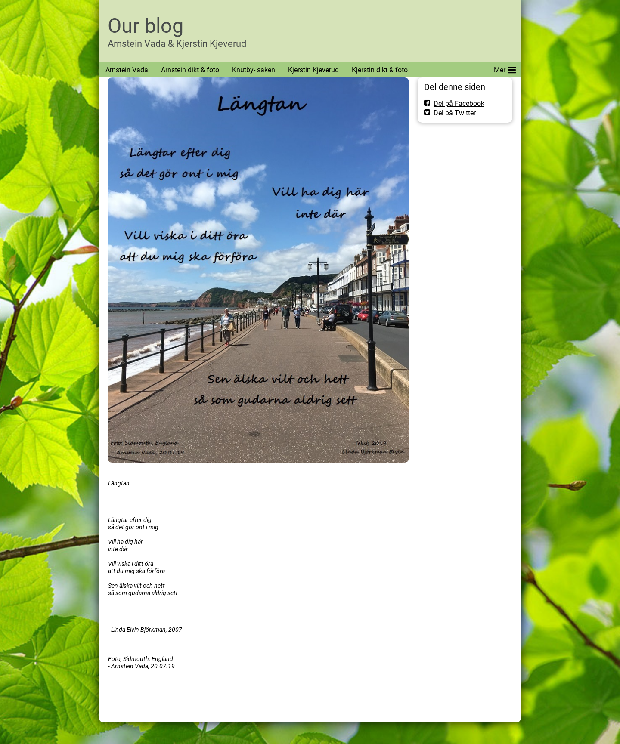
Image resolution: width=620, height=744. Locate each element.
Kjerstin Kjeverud (313, 70)
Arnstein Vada (126, 70)
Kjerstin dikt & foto (380, 70)
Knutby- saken (253, 70)
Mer (505, 68)
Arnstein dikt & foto (190, 70)
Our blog (145, 25)
